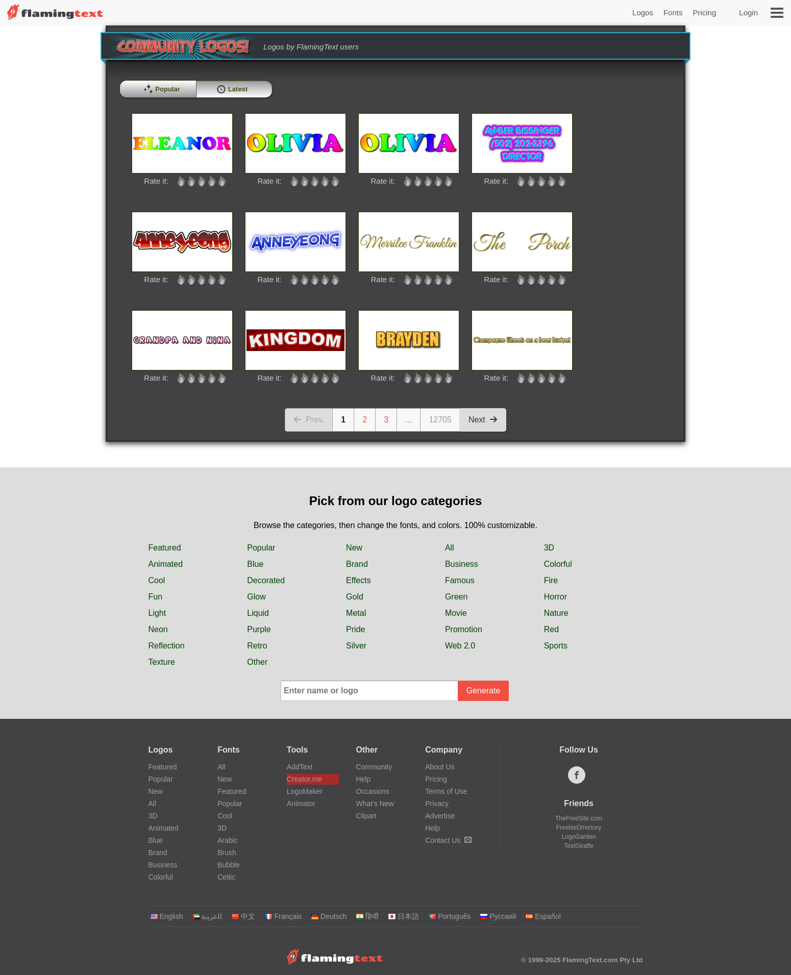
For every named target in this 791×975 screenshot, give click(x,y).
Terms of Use (446, 791)
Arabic (227, 840)
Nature (556, 613)
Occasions (372, 791)
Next (483, 419)
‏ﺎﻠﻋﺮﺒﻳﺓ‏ (207, 916)
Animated (166, 564)
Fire (551, 580)
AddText (300, 767)
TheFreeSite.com (578, 818)
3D (549, 547)
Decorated (266, 580)
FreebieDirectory (579, 827)
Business (461, 564)
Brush (226, 852)
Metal (356, 613)
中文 (243, 916)
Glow (256, 596)
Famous (460, 580)
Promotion (463, 629)
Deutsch (329, 916)
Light (157, 613)
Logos (642, 12)
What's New (374, 803)
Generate (483, 690)
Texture (162, 662)
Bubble (228, 865)
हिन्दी (367, 916)
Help (363, 779)
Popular (261, 547)
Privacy (437, 803)
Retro (257, 645)
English (166, 916)
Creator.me (304, 779)
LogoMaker (305, 791)
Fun (156, 596)
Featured (165, 547)
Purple (258, 629)
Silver (356, 645)
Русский (498, 916)
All (449, 547)
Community (374, 767)
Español (543, 916)
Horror (555, 596)
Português (449, 916)
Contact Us (448, 840)
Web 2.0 (460, 645)
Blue (255, 564)
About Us (440, 767)
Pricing (704, 12)
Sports (555, 645)
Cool (157, 580)
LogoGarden (579, 836)
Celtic (226, 877)
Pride (355, 629)
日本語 (403, 916)
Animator (301, 803)
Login (748, 12)
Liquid (258, 613)
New (354, 547)
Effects (358, 580)
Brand (357, 564)
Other (257, 662)
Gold (354, 596)
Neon (158, 629)
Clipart (366, 816)
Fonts (673, 12)
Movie (456, 613)
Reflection (167, 645)
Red (551, 629)
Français (283, 916)
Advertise (440, 816)
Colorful (558, 564)
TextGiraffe (579, 845)
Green (456, 596)
